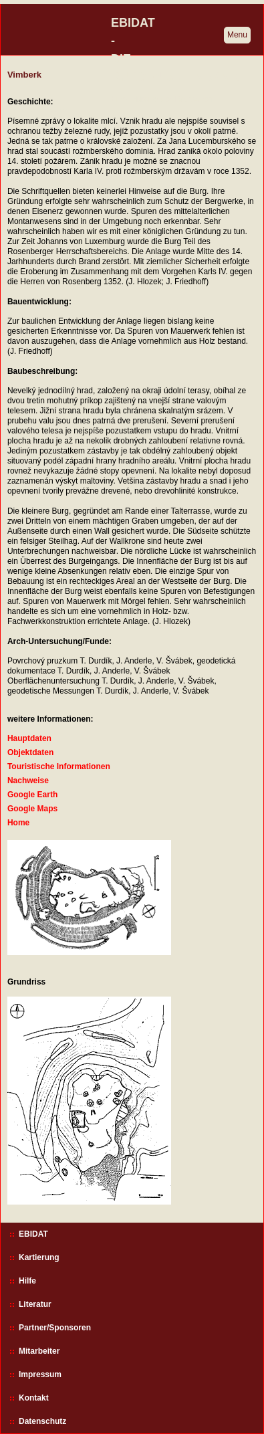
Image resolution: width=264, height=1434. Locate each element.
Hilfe (27, 1281)
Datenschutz (42, 1421)
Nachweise (28, 780)
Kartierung (39, 1257)
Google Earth (32, 794)
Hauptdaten (29, 738)
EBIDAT (33, 1234)
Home (18, 822)
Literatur (35, 1304)
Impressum (40, 1374)
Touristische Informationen (58, 766)
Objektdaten (30, 752)
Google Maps (32, 808)
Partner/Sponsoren (55, 1327)
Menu (237, 34)
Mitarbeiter (39, 1351)
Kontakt (34, 1398)
